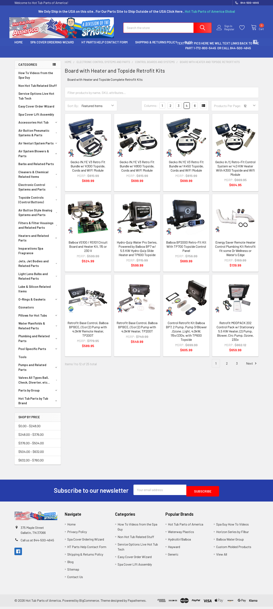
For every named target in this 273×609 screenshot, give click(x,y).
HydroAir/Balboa (179, 541)
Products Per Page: (227, 109)
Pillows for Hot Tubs (38, 319)
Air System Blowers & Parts (38, 157)
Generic (173, 556)
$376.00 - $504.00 (31, 447)
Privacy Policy (77, 534)
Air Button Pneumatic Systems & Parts (38, 136)
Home (18, 46)
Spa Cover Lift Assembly (36, 118)
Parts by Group (38, 394)
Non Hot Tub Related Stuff (37, 89)
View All (221, 556)
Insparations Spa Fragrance (30, 254)
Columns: (150, 109)
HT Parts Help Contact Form (104, 46)
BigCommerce (89, 603)
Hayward (174, 549)
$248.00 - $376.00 (31, 438)
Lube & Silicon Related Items (34, 292)
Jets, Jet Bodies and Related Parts (38, 267)
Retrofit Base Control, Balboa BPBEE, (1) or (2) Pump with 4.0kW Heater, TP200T (137, 331)
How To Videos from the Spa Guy (35, 79)
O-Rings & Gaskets (38, 303)
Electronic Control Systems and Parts (38, 191)
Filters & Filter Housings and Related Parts (38, 229)
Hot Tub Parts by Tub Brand (38, 404)
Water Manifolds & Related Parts (38, 329)
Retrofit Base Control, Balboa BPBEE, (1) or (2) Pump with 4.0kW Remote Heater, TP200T (87, 333)
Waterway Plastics (181, 534)
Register (226, 31)
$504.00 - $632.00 (31, 455)
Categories (27, 68)
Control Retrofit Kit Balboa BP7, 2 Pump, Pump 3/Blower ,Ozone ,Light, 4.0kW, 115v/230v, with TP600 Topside (186, 335)
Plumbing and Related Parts (38, 342)
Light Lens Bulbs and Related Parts (38, 280)
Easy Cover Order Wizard (36, 110)
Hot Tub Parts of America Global (210, 11)
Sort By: (73, 109)
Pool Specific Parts (38, 352)
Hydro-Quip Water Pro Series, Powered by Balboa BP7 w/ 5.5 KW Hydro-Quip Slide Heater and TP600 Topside (137, 252)
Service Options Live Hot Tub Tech (36, 99)
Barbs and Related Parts (36, 167)
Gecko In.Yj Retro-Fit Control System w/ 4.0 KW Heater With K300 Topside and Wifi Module (235, 172)
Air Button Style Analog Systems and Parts (38, 216)
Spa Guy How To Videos (232, 526)
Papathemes (137, 603)
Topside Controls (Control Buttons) (38, 203)
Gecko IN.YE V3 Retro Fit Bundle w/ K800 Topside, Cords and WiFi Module (137, 170)
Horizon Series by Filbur (232, 534)
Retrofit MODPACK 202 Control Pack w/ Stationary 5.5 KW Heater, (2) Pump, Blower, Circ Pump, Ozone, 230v (235, 335)
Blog (70, 564)
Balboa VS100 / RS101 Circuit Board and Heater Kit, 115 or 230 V (88, 250)
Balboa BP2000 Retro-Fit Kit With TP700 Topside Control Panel (186, 250)
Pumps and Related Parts (38, 371)
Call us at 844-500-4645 (37, 542)
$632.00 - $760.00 (31, 464)
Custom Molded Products (233, 549)
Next (252, 367)
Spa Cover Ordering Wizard (52, 46)
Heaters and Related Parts (38, 242)
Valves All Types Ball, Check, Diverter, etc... (38, 383)
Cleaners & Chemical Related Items (38, 178)
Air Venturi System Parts (38, 147)
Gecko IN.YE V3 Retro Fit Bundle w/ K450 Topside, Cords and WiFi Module (186, 170)
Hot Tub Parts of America (185, 526)
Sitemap (73, 572)
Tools (22, 361)
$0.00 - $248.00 (29, 430)
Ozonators (26, 311)
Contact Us (75, 579)
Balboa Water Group (230, 541)
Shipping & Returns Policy (156, 46)
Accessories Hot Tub (38, 126)
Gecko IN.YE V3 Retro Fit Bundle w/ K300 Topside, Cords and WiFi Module (88, 170)
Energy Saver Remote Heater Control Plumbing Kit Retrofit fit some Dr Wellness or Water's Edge (235, 252)
